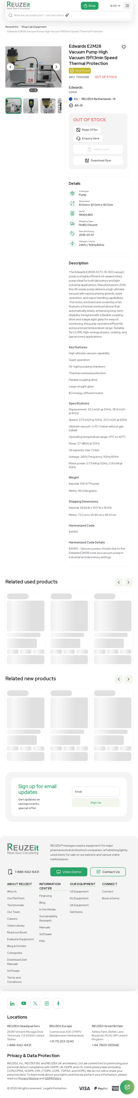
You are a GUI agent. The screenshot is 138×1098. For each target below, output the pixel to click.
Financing (45, 896)
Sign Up (96, 802)
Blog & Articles (16, 946)
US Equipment (79, 891)
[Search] (10, 15)
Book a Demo (110, 898)
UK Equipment (79, 905)
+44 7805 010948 (105, 1045)
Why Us (12, 891)
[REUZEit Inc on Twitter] (35, 1003)
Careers (12, 919)
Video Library (15, 925)
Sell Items (76, 912)
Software (13, 971)
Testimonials (15, 905)
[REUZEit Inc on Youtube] (24, 1003)
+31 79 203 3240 (61, 1041)
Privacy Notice (29, 1078)
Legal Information (54, 1088)
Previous (119, 582)
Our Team (13, 912)
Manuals (44, 927)
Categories (14, 953)
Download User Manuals (17, 962)
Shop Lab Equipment (34, 26)
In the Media (47, 909)
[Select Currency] (115, 5)
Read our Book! (17, 932)
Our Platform (15, 898)
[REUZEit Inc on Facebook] (58, 1003)
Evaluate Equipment (20, 939)
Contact (107, 891)
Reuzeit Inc (12, 26)
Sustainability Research (48, 918)
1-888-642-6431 (27, 872)
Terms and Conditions (14, 980)
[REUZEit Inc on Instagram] (47, 1003)
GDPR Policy (53, 1078)
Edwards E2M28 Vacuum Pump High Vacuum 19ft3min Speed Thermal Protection (55, 31)
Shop (90, 6)
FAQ (42, 941)
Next (128, 582)
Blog (42, 902)
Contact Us (108, 872)
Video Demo (68, 872)
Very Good (82, 70)
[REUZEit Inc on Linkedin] (12, 1003)
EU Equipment (79, 898)
